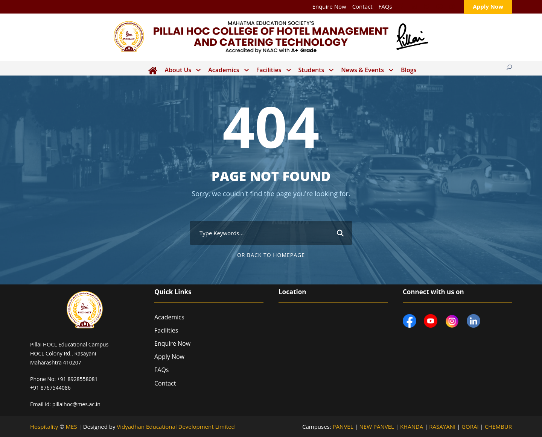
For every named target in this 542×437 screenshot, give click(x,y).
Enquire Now (329, 6)
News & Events (362, 70)
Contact (362, 6)
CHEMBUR (498, 426)
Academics (223, 70)
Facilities (269, 70)
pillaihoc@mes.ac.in (76, 404)
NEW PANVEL (376, 426)
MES (71, 426)
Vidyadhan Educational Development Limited (175, 426)
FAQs (385, 6)
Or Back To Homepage (271, 255)
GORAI (470, 426)
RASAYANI (442, 426)
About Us (178, 70)
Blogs (408, 70)
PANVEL (343, 426)
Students (311, 70)
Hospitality (44, 426)
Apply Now (488, 6)
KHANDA (411, 426)
